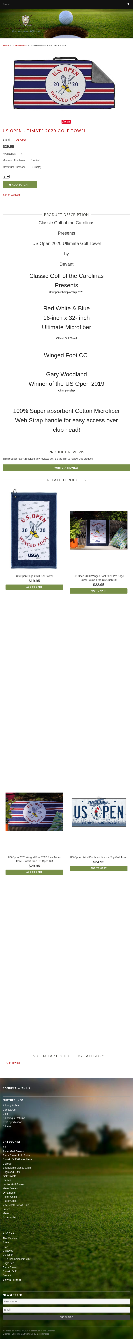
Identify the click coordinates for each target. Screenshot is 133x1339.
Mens (6, 1213)
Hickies (7, 1180)
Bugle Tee (8, 1263)
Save (67, 122)
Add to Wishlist (11, 195)
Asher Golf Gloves (13, 1151)
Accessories (10, 1217)
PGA (5, 1246)
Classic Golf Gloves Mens (17, 1159)
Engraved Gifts (11, 1172)
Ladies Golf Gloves (13, 1184)
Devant (7, 1275)
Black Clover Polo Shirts (16, 1155)
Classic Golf (10, 1271)
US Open (8, 1254)
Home (6, 45)
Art (4, 1147)
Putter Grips (10, 1200)
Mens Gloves (10, 1188)
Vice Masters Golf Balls (16, 1205)
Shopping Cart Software (22, 1334)
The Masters (10, 1238)
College (7, 1163)
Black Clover (10, 1267)
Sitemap (7, 1126)
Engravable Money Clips (17, 1167)
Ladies (6, 1209)
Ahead (6, 1242)
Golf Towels (19, 45)
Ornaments (9, 1192)
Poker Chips (10, 1196)
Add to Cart (19, 184)
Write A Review (66, 467)
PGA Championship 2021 (17, 1259)
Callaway (8, 1250)
